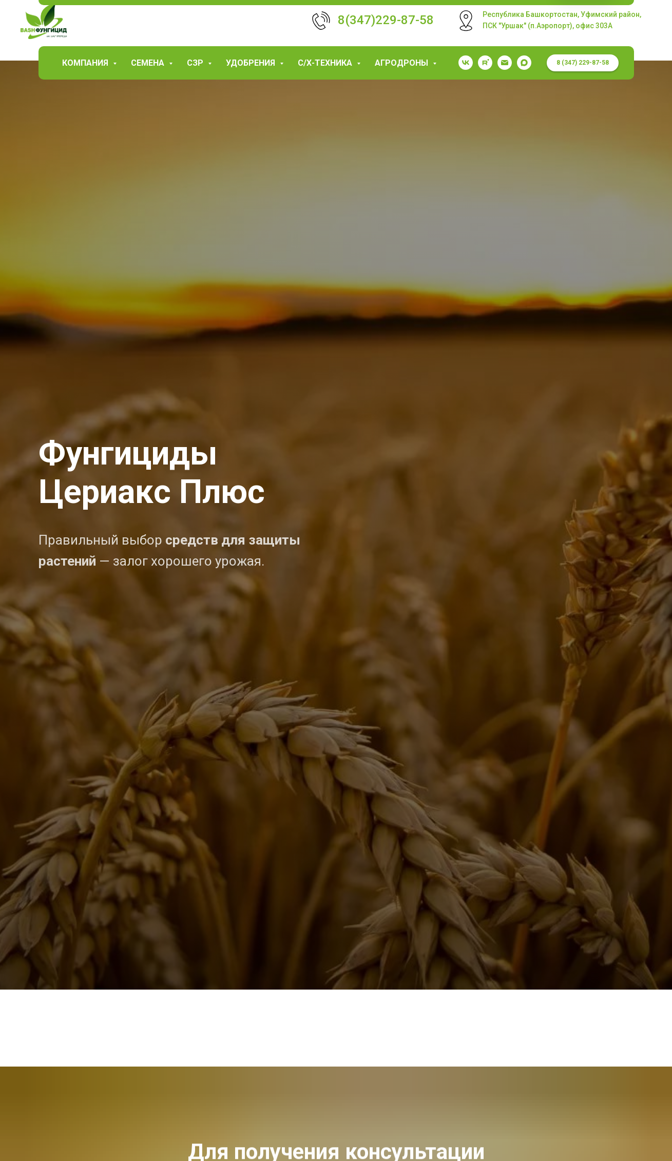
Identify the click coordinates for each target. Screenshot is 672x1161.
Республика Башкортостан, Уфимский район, (562, 14)
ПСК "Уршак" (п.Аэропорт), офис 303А (547, 26)
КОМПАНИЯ (86, 63)
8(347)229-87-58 (386, 20)
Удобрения (251, 63)
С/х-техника (326, 63)
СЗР (196, 63)
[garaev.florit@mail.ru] (504, 62)
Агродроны (402, 63)
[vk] (465, 62)
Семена (148, 63)
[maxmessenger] (524, 62)
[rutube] (485, 62)
